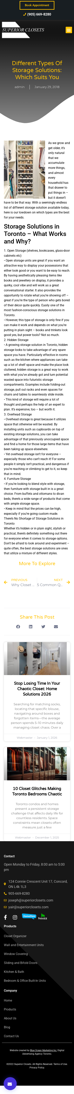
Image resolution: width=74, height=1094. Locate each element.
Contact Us (11, 1036)
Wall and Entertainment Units (24, 945)
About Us (10, 1018)
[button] (69, 30)
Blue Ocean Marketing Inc (43, 1050)
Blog (7, 1027)
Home (8, 1000)
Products (10, 1009)
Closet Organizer (15, 936)
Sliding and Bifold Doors (20, 963)
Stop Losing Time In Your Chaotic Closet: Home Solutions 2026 (37, 689)
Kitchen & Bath (14, 972)
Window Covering (16, 954)
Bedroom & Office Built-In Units (25, 981)
